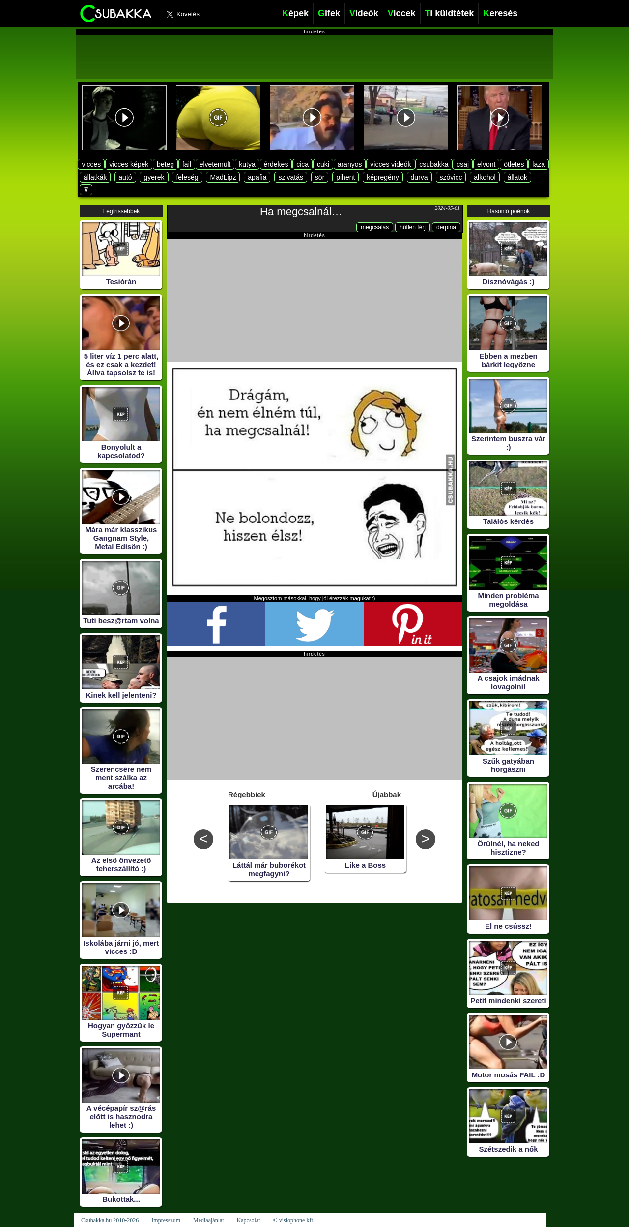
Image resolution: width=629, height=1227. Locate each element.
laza (538, 164)
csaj (463, 164)
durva (419, 177)
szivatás (290, 177)
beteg (165, 164)
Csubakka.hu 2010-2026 (110, 1220)
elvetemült (215, 164)
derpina (446, 227)
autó (125, 177)
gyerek (153, 177)
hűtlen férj (413, 227)
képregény (383, 177)
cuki (323, 164)
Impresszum (165, 1220)
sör (319, 177)
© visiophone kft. (293, 1220)
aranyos (350, 164)
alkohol (484, 177)
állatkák (95, 177)
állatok (517, 177)
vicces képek (128, 164)
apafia (257, 177)
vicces (91, 164)
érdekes (276, 164)
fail (186, 164)
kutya (247, 164)
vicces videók (390, 164)
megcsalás (375, 227)
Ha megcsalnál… (301, 211)
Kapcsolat (248, 1220)
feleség (187, 177)
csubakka (433, 164)
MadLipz (223, 177)
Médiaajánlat (208, 1220)
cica (302, 164)
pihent (345, 177)
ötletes (514, 164)
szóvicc (451, 177)
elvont (486, 164)
